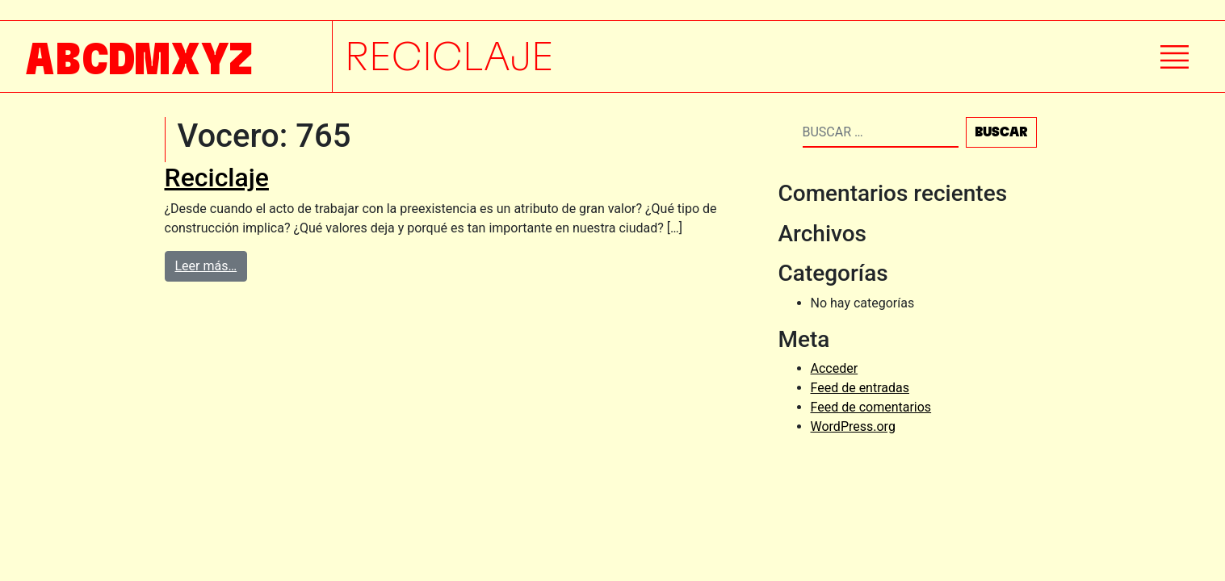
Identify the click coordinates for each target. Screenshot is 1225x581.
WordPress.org (853, 426)
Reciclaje (217, 177)
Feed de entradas (860, 387)
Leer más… (206, 266)
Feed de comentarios (871, 407)
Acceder (834, 368)
